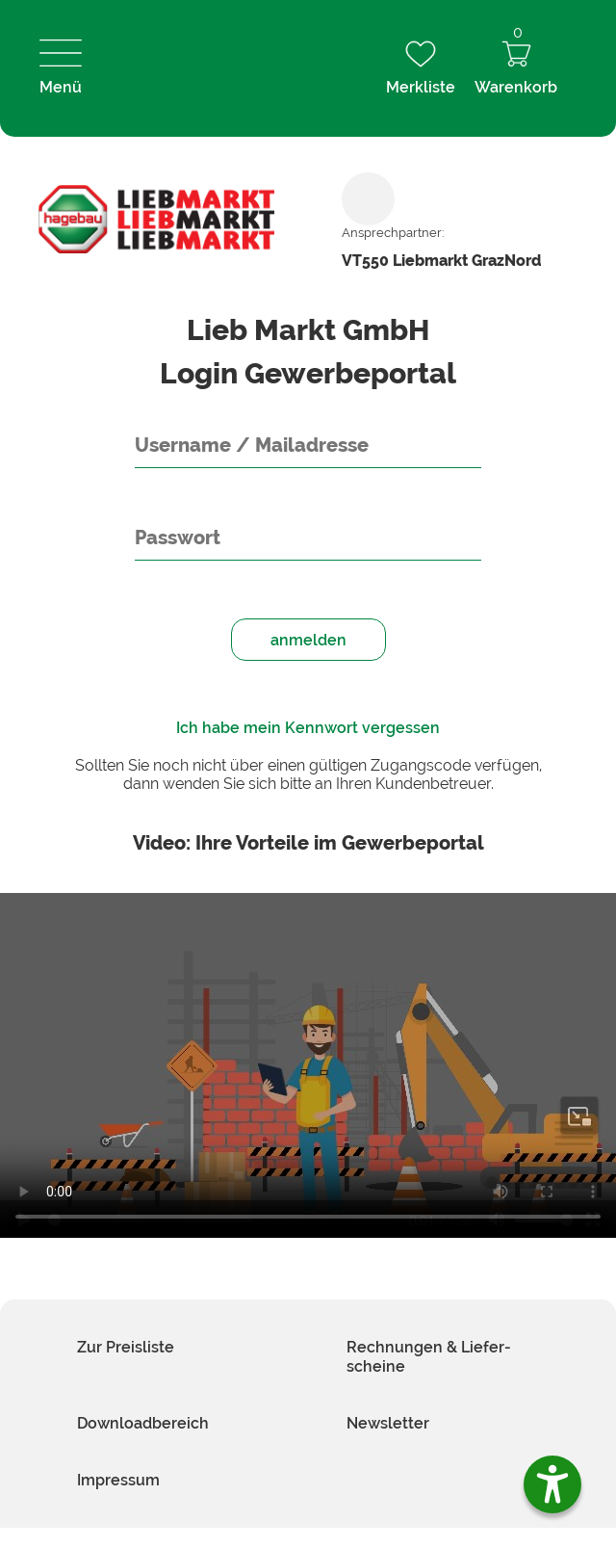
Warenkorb (516, 68)
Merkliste (420, 68)
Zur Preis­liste (125, 1347)
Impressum (118, 1480)
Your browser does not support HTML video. (308, 1065)
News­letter (387, 1423)
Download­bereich (143, 1423)
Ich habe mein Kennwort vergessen (308, 728)
